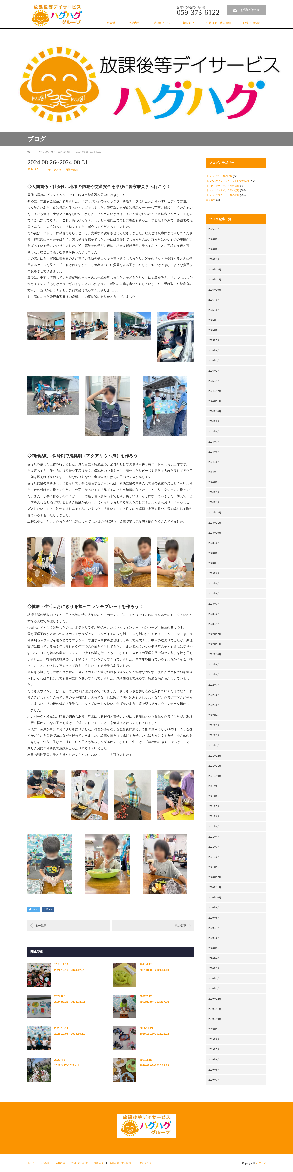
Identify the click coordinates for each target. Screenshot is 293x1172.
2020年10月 (214, 897)
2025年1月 (214, 381)
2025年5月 (214, 340)
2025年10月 (214, 289)
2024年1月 (214, 502)
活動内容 (134, 22)
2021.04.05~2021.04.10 (154, 970)
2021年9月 (214, 786)
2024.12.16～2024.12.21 (69, 970)
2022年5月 (214, 705)
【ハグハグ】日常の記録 (219, 176)
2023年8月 (214, 553)
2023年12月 (214, 512)
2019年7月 (214, 1049)
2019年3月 (214, 1079)
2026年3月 (214, 239)
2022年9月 (214, 664)
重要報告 (211, 200)
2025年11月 (214, 279)
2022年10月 (214, 654)
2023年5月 (214, 583)
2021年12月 (214, 755)
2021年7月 (214, 806)
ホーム (31, 1163)
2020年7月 (214, 928)
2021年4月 (214, 836)
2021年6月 (214, 816)
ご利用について (161, 22)
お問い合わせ (250, 10)
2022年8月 (214, 674)
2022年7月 (214, 684)
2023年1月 (214, 624)
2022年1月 (214, 745)
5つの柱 (112, 22)
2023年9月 (214, 543)
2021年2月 (214, 857)
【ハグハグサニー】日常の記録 (222, 185)
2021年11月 (214, 765)
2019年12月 (214, 998)
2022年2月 (214, 735)
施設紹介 (188, 22)
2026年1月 (214, 259)
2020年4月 (214, 958)
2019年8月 (214, 1039)
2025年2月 (214, 370)
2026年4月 (214, 229)
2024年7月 (214, 441)
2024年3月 (214, 482)
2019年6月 (214, 1059)
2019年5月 (214, 1069)
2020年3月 (214, 968)
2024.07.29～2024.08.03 (69, 1001)
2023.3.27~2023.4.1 (66, 1065)
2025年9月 (214, 300)
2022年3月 (214, 725)
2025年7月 (214, 320)
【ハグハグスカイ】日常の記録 (61, 169)
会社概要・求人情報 (218, 22)
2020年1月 (214, 988)
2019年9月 (214, 1029)
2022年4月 (214, 715)
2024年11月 (214, 401)
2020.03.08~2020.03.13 (154, 1065)
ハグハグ (261, 1163)
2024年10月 (214, 411)
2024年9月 (214, 421)
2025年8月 (214, 310)
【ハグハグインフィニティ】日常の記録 (227, 181)
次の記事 (180, 925)
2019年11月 (214, 1009)
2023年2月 (214, 614)
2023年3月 (214, 603)
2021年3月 (214, 846)
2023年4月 (214, 593)
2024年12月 (214, 391)
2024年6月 (214, 451)
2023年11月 (214, 522)
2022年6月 (214, 695)
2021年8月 (214, 796)
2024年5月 (214, 462)
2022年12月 (214, 634)
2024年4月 (214, 472)
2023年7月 (214, 563)
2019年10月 (214, 1019)
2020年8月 (214, 917)
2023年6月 (214, 573)
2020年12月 (214, 877)
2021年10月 (214, 776)
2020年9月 (214, 907)
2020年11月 (214, 887)
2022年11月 (214, 644)
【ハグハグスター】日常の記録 (222, 195)
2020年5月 (214, 948)
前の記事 (40, 925)
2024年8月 (214, 431)
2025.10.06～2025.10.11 (69, 1033)
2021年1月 (214, 867)
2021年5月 (214, 826)
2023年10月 (214, 532)
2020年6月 (214, 938)
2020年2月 (214, 978)
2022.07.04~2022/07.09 (154, 1001)
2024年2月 (214, 492)
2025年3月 (214, 360)
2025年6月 (214, 330)
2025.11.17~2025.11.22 (154, 1033)
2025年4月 (214, 350)
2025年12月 (214, 269)
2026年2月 (214, 249)
